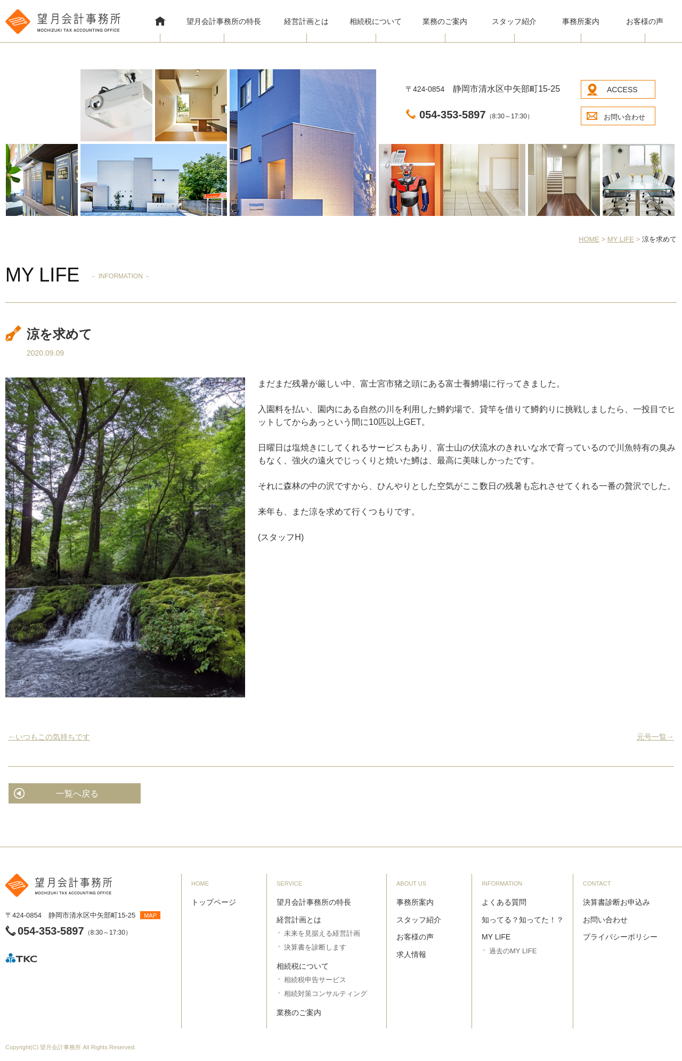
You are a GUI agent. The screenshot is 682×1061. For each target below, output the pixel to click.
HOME (160, 22)
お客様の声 (644, 21)
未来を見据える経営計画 (322, 933)
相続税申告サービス (315, 980)
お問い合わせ (624, 117)
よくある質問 (504, 902)
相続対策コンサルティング (325, 994)
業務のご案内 (445, 21)
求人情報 (411, 954)
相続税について (376, 21)
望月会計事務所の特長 (223, 21)
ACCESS (622, 89)
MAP (150, 915)
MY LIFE (496, 937)
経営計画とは (306, 21)
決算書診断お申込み (616, 902)
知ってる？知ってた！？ (523, 919)
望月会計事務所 (60, 1047)
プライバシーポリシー (620, 937)
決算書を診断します (315, 947)
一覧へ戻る (77, 793)
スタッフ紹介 (514, 21)
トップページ (213, 902)
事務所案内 (580, 21)
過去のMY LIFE (513, 951)
